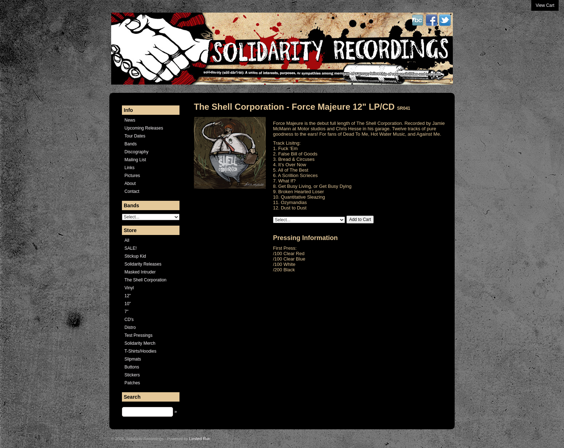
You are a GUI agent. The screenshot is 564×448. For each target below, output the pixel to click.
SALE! (130, 248)
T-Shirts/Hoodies (140, 351)
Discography (136, 151)
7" (126, 311)
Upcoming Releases (143, 128)
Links (129, 167)
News (129, 120)
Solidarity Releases (143, 264)
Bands (130, 143)
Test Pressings (138, 335)
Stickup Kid (135, 256)
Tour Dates (134, 136)
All (126, 240)
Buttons (131, 367)
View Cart (545, 5)
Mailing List (135, 159)
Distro (130, 327)
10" (127, 303)
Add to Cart (360, 219)
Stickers (132, 374)
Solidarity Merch (139, 343)
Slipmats (132, 359)
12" (127, 295)
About (130, 183)
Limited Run (199, 438)
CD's (129, 319)
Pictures (132, 175)
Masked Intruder (140, 272)
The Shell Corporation (145, 279)
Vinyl (129, 287)
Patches (132, 382)
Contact (131, 191)
